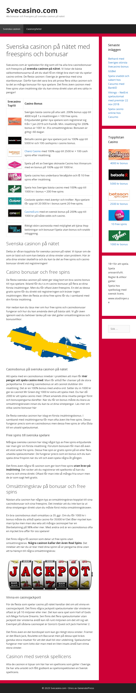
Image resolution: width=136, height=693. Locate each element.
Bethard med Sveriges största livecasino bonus (118, 62)
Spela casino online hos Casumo (115, 113)
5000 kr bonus (119, 183)
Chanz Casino (33, 151)
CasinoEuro (32, 211)
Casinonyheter (34, 28)
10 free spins (119, 224)
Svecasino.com (32, 10)
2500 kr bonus (119, 204)
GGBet (112, 71)
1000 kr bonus (119, 244)
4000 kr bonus (119, 163)
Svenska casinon (11, 28)
